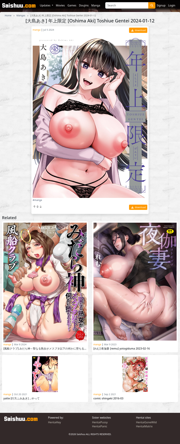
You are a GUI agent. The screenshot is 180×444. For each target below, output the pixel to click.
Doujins (84, 5)
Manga (95, 5)
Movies (60, 5)
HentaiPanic (99, 426)
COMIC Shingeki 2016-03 (108, 398)
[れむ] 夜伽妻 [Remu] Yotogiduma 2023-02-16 (121, 348)
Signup (161, 5)
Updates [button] (45, 5)
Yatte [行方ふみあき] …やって (21, 398)
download (138, 30)
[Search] (126, 5)
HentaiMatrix (144, 426)
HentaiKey (54, 422)
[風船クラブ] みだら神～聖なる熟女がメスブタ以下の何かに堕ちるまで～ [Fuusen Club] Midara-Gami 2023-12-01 (45, 348)
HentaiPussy (100, 422)
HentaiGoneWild (146, 422)
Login (171, 5)
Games (71, 5)
